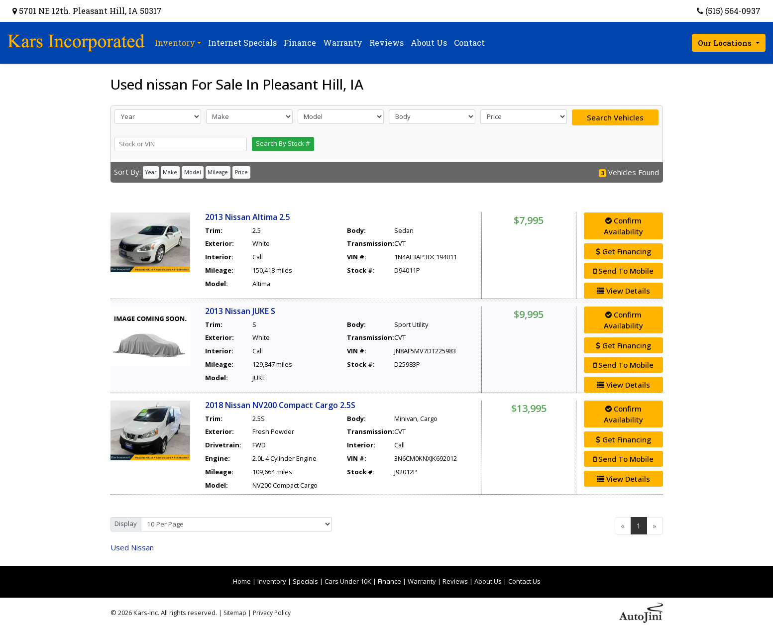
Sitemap (234, 613)
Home (242, 581)
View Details (623, 291)
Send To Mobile (623, 271)
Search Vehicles (615, 117)
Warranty (422, 581)
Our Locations (726, 43)
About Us (488, 581)
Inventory (271, 581)
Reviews (455, 581)
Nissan (132, 547)
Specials (305, 581)
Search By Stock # (283, 143)
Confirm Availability (623, 226)
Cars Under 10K (348, 581)
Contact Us (524, 581)
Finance (389, 581)
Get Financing (623, 251)
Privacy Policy (272, 613)
